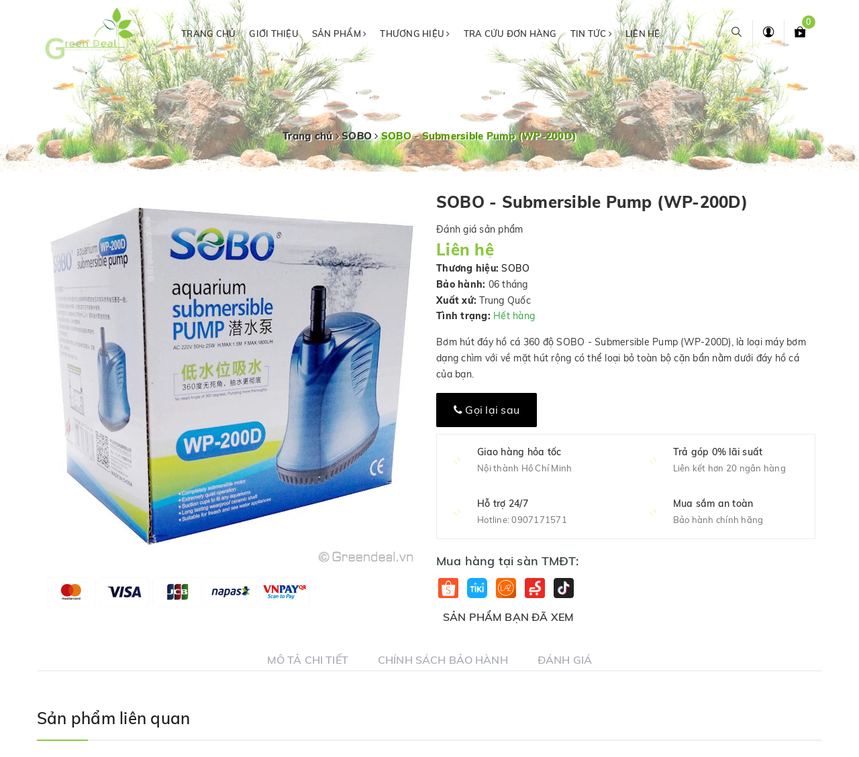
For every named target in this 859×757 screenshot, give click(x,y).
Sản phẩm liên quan (113, 718)
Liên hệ (642, 33)
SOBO (515, 268)
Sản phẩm (339, 33)
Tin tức (591, 33)
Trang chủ (208, 33)
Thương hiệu (415, 33)
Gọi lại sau (486, 409)
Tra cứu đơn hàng (510, 33)
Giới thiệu (274, 33)
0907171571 (539, 519)
